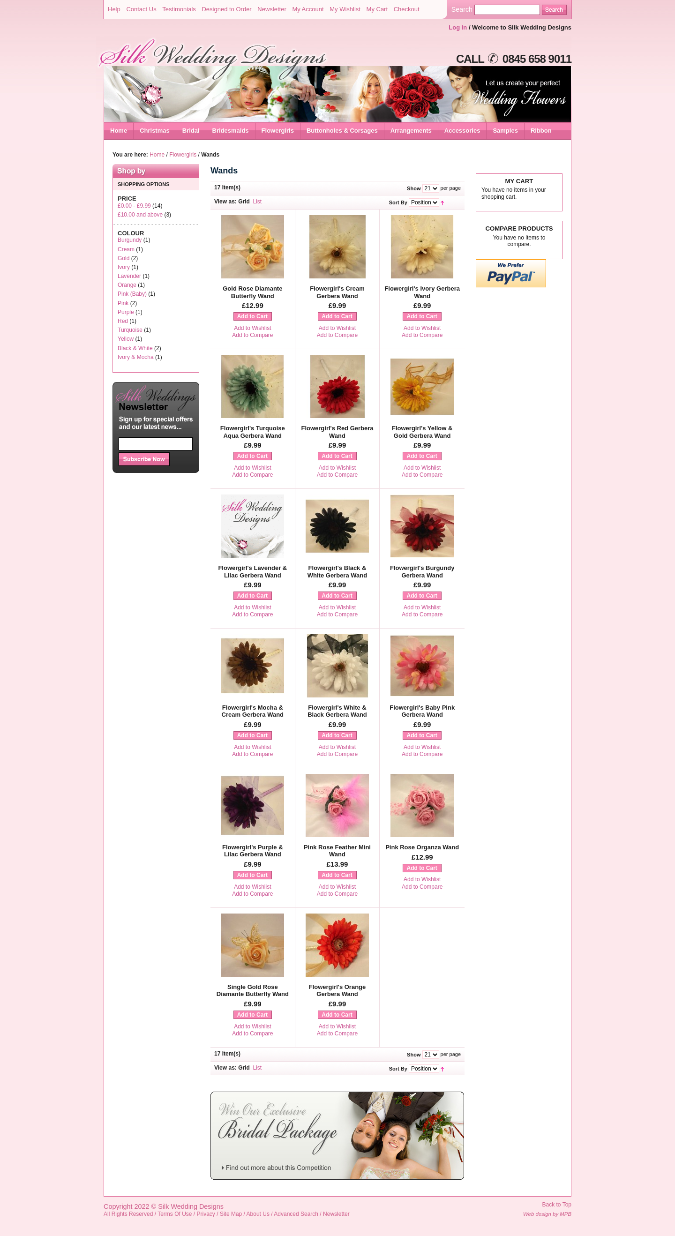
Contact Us (141, 9)
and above (140, 214)
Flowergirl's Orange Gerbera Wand (337, 990)
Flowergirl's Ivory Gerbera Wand (422, 292)
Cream (126, 249)
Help (114, 9)
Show (413, 188)
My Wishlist (345, 9)
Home (118, 130)
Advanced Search (296, 1214)
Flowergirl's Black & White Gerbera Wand (337, 571)
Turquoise (130, 330)
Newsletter (271, 9)
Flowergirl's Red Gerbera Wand (337, 432)
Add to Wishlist (252, 328)
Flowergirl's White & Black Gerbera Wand (337, 711)
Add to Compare (252, 335)
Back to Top (556, 1204)
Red (123, 321)
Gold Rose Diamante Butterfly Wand (252, 292)
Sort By (398, 202)
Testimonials (179, 9)
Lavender (129, 276)
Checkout (407, 9)
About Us (258, 1214)
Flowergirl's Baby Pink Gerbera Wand (422, 711)
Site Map (231, 1214)
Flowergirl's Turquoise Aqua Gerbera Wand (252, 432)
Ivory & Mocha (136, 357)
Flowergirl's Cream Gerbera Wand (337, 292)
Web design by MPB (547, 1214)
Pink (123, 303)
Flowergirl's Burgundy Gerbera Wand (422, 571)
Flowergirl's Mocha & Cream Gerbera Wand (253, 711)
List (257, 201)
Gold (123, 258)
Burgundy (130, 240)
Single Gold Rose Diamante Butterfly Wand (253, 990)
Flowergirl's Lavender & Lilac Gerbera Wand (252, 571)
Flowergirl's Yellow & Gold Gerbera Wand (422, 432)
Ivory (124, 267)
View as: (225, 201)
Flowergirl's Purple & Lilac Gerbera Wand (252, 851)
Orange (127, 285)
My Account (307, 9)
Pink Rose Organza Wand (422, 847)
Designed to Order (226, 9)
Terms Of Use (175, 1214)
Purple (126, 312)
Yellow (126, 339)
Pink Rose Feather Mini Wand (337, 851)
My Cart (377, 9)
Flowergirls (182, 154)
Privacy (206, 1214)
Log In (458, 27)
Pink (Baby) (132, 294)
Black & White (135, 348)
